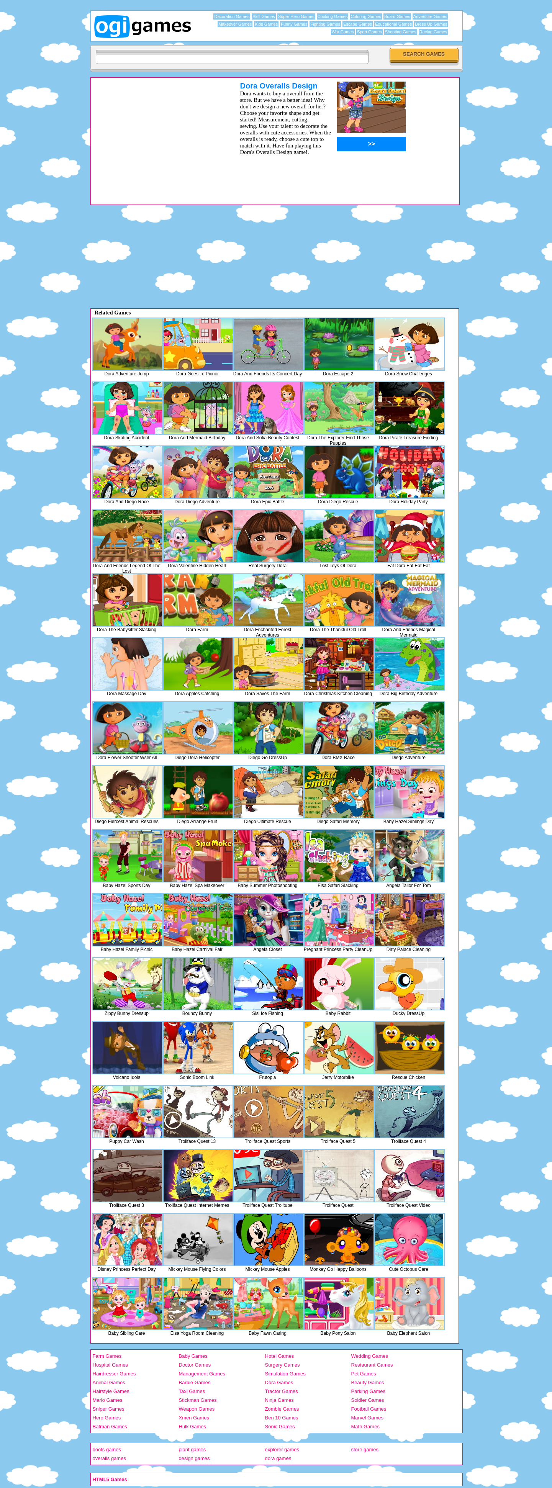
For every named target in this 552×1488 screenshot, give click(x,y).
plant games (192, 1449)
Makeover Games (235, 24)
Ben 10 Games (281, 1418)
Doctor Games (195, 1365)
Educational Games (393, 24)
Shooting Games (400, 31)
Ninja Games (279, 1400)
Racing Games (433, 31)
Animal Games (109, 1382)
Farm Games (107, 1356)
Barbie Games (195, 1382)
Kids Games (266, 24)
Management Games (202, 1374)
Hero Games (107, 1418)
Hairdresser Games (114, 1374)
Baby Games (193, 1356)
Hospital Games (110, 1365)
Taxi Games (192, 1391)
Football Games (369, 1409)
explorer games (282, 1449)
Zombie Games (282, 1409)
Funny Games (294, 24)
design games (194, 1458)
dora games (278, 1458)
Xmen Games (194, 1418)
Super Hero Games (296, 16)
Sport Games (369, 31)
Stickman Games (198, 1400)
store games (365, 1449)
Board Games (397, 16)
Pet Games (363, 1374)
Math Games (365, 1426)
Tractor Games (281, 1391)
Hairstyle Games (111, 1391)
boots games (107, 1449)
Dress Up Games (431, 24)
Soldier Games (367, 1400)
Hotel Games (279, 1356)
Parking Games (368, 1391)
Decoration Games (231, 16)
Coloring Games (366, 16)
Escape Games (357, 24)
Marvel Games (367, 1418)
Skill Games (263, 16)
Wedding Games (369, 1356)
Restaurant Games (372, 1365)
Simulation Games (285, 1374)
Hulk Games (192, 1426)
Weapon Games (197, 1409)
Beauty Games (367, 1382)
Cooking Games (333, 16)
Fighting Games (325, 24)
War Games (343, 31)
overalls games (109, 1458)
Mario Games (108, 1400)
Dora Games (279, 1382)
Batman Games (110, 1426)
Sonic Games (280, 1426)
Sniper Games (108, 1409)
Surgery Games (282, 1365)
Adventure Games (430, 16)
